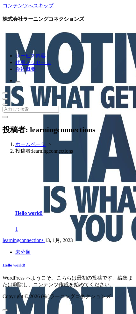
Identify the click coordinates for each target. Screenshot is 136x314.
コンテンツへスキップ (28, 5)
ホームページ (30, 144)
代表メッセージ (33, 62)
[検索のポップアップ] (17, 82)
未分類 (23, 252)
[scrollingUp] (5, 310)
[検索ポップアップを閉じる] (5, 117)
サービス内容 (30, 55)
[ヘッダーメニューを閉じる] (5, 99)
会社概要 (25, 69)
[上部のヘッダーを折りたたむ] (5, 105)
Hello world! (29, 213)
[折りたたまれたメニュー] (5, 93)
